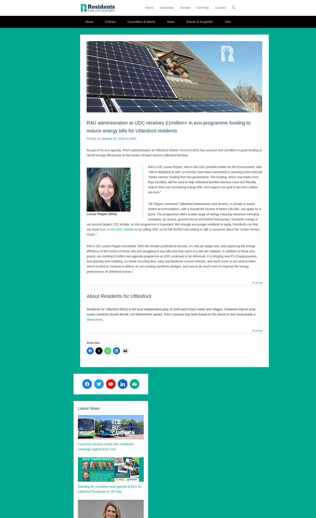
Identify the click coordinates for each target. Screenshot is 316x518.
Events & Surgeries (200, 22)
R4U (133, 138)
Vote (228, 22)
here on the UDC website (117, 229)
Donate (185, 7)
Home (149, 7)
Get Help (203, 7)
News (171, 22)
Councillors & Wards (141, 22)
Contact (220, 7)
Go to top (257, 283)
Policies (110, 22)
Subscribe (167, 7)
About (89, 22)
